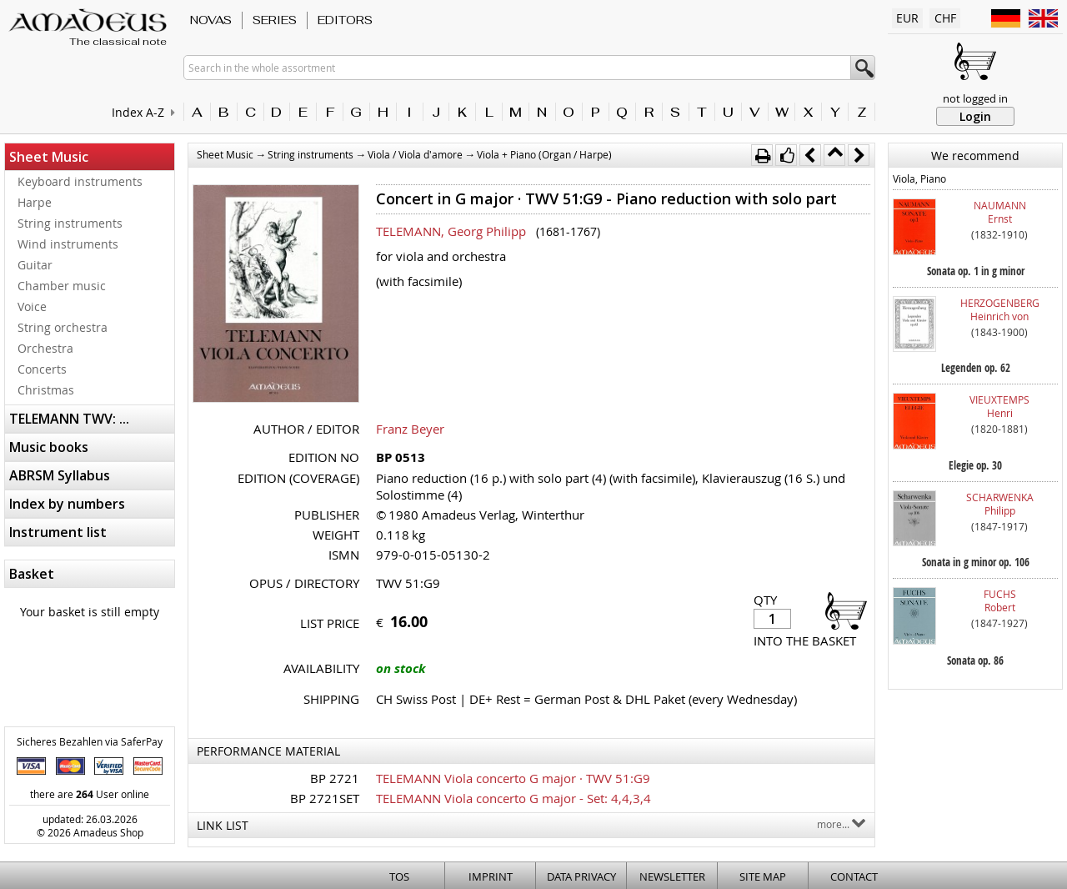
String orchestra (63, 327)
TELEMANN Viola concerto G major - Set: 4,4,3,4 (513, 798)
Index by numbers (67, 504)
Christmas (46, 390)
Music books (48, 447)
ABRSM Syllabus (59, 475)
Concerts (42, 369)
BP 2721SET (324, 798)
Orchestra (45, 348)
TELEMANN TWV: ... (69, 418)
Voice (32, 306)
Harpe (35, 202)
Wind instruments (68, 244)
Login (975, 116)
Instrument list (58, 532)
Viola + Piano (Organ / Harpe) (544, 154)
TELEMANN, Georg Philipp (451, 231)
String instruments (70, 223)
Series (275, 20)
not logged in (975, 98)
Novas (211, 20)
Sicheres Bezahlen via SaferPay (90, 741)
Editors (345, 20)
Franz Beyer (410, 428)
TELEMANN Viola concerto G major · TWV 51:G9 (513, 778)
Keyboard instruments (80, 181)
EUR (907, 18)
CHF (945, 18)
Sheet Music (48, 157)
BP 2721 (334, 778)
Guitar (35, 265)
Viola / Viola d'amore (415, 154)
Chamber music (62, 286)
